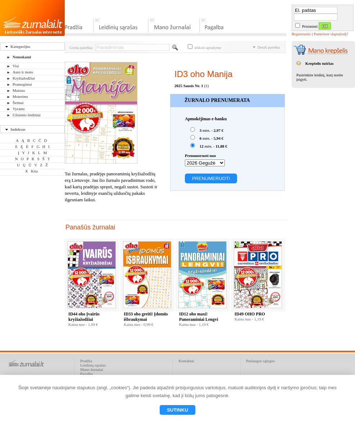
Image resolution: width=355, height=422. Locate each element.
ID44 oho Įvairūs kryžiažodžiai (84, 316)
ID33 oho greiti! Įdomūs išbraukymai (146, 316)
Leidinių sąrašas (93, 365)
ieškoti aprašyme (204, 47)
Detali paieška (266, 47)
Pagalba (86, 374)
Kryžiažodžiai (24, 78)
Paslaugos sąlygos (260, 361)
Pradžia (86, 361)
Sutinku (177, 410)
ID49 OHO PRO (250, 313)
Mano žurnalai (91, 369)
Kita (34, 171)
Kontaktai (186, 361)
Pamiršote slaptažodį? (331, 34)
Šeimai (18, 102)
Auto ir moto (23, 72)
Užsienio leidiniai (27, 115)
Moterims (20, 96)
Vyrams (19, 109)
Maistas (19, 90)
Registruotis (301, 34)
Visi (16, 66)
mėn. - (206, 130)
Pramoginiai (22, 84)
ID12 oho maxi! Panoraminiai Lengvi (198, 316)
